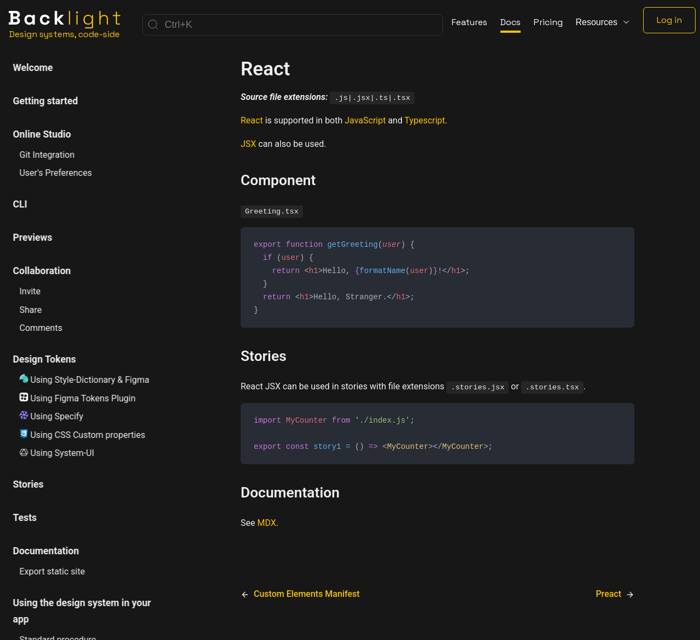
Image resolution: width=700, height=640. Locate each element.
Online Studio (42, 134)
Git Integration (47, 155)
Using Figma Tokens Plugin (78, 398)
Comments (41, 328)
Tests (25, 517)
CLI (20, 204)
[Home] (64, 24)
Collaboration (42, 270)
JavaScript (365, 120)
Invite (30, 291)
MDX (266, 528)
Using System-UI (57, 453)
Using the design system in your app (82, 611)
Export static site (52, 571)
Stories (28, 484)
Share (31, 310)
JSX (248, 144)
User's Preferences (56, 173)
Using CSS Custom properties (82, 434)
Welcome (33, 67)
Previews (32, 237)
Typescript (425, 120)
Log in (669, 20)
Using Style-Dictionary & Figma (84, 379)
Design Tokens (44, 359)
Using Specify (52, 416)
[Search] (292, 24)
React (252, 120)
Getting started (45, 101)
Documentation (46, 551)
